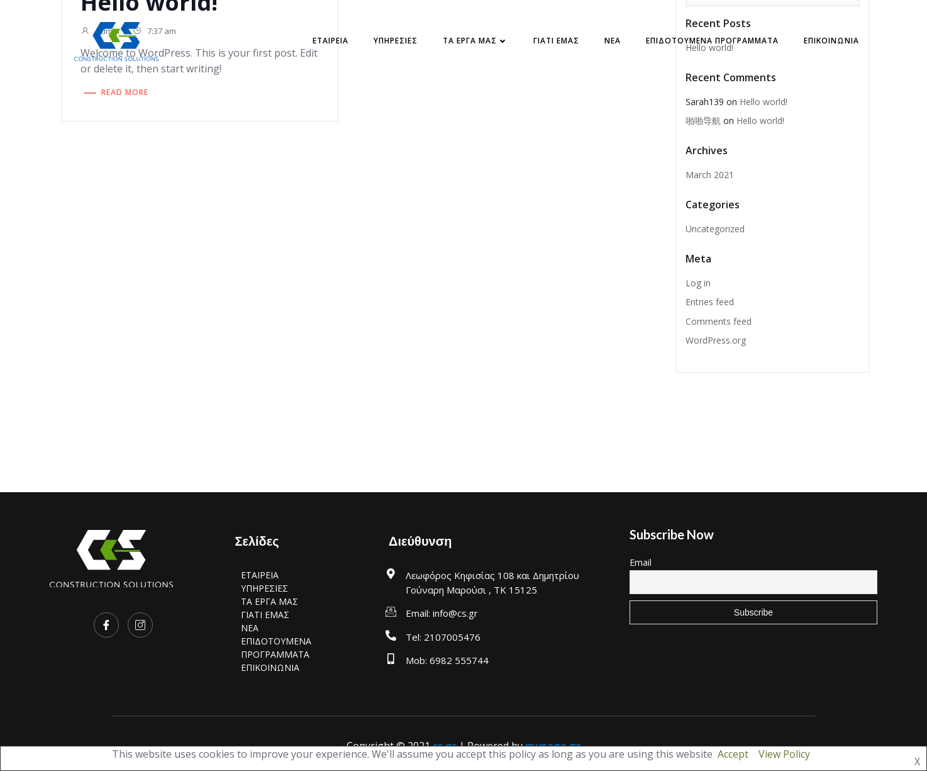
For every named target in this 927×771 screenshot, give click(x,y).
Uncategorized (715, 229)
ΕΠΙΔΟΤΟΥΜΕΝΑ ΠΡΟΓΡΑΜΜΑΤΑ (712, 40)
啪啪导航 (703, 121)
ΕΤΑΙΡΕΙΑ (330, 40)
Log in (698, 283)
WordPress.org (716, 340)
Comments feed (719, 321)
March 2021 (710, 175)
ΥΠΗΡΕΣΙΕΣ (396, 40)
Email (641, 562)
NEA (612, 40)
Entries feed (710, 302)
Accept (733, 754)
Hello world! (763, 102)
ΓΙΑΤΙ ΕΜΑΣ (556, 40)
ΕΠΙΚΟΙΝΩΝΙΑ (831, 40)
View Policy (784, 754)
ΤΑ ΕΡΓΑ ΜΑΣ (475, 40)
